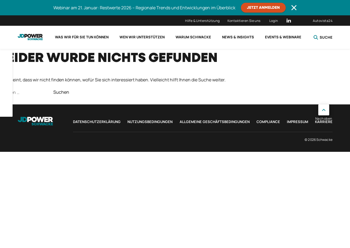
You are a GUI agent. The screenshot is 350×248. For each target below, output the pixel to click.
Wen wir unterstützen (142, 37)
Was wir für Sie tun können (82, 37)
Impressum (297, 121)
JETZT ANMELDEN (263, 8)
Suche (322, 37)
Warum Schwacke (193, 37)
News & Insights (238, 37)
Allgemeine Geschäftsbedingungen (215, 121)
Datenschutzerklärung (97, 121)
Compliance (268, 121)
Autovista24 (322, 20)
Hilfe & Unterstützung (202, 20)
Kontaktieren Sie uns (244, 20)
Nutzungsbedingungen (150, 121)
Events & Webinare (283, 37)
